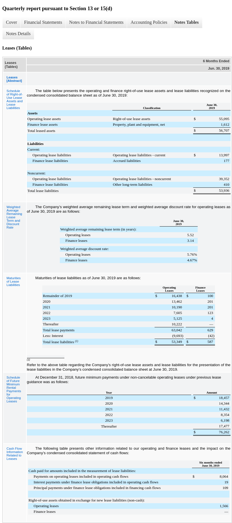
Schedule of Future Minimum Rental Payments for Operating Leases (14, 389)
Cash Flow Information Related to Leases (15, 453)
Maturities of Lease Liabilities (14, 281)
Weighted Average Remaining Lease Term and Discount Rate (14, 217)
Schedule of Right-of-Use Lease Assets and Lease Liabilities (15, 99)
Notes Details (18, 33)
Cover (11, 22)
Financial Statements (43, 22)
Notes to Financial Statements (96, 22)
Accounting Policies (148, 22)
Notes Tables (186, 22)
